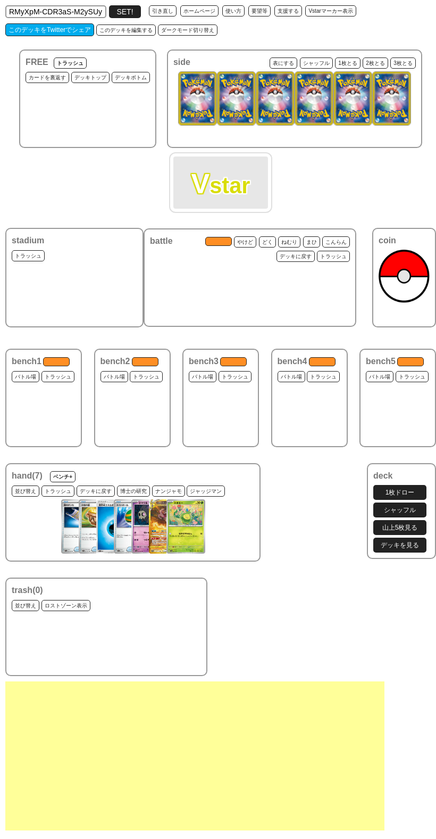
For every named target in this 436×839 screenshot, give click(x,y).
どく (267, 242)
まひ (311, 242)
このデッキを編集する (126, 30)
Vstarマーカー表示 (330, 11)
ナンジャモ (168, 491)
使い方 (233, 11)
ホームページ (199, 11)
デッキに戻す (296, 256)
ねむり (289, 242)
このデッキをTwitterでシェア (50, 30)
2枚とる (375, 63)
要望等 (259, 11)
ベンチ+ (62, 477)
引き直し (162, 11)
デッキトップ (90, 77)
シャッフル (316, 63)
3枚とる (403, 63)
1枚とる (347, 63)
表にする (283, 63)
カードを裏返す (47, 77)
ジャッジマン (206, 491)
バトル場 (25, 377)
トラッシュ (70, 63)
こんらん (336, 242)
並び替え (25, 491)
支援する (288, 11)
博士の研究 (133, 491)
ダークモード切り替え (187, 30)
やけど (245, 242)
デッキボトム (131, 77)
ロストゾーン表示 (66, 605)
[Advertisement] (194, 755)
